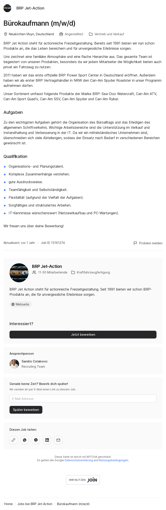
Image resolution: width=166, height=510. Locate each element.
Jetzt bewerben (83, 334)
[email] (58, 440)
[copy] (13, 440)
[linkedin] (47, 440)
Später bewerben (26, 409)
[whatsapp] (25, 440)
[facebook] (36, 440)
